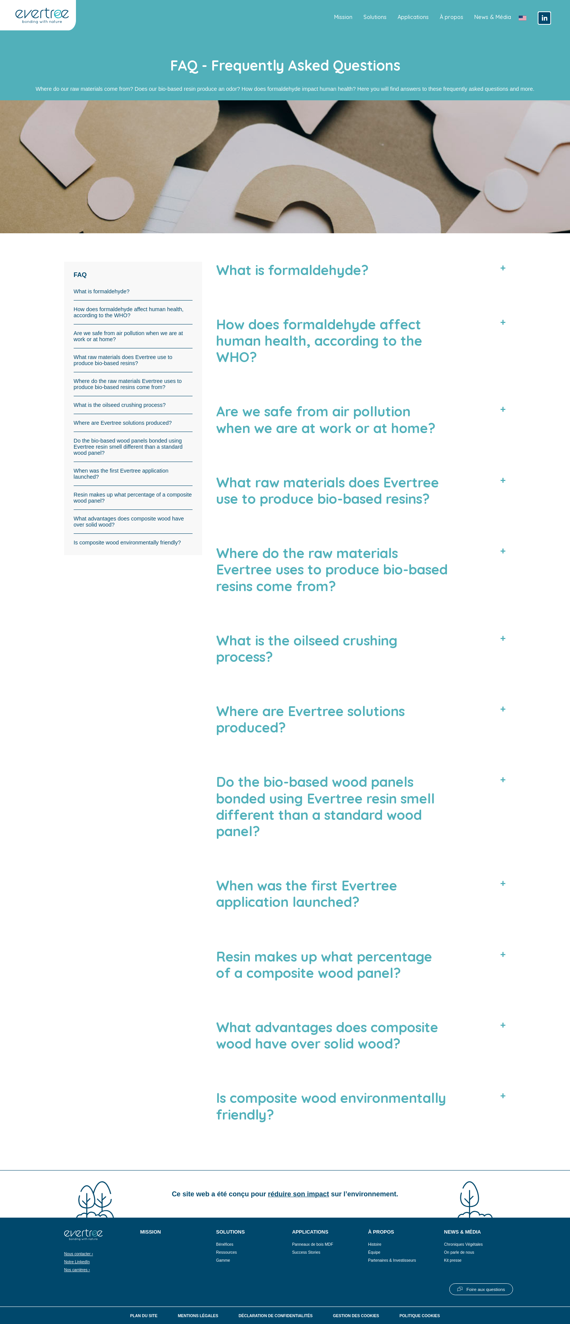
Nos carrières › (77, 1270)
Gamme (223, 1260)
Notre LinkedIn (77, 1262)
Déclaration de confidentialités (275, 1316)
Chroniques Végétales (463, 1244)
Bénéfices (225, 1244)
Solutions (375, 17)
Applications (413, 17)
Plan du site (144, 1316)
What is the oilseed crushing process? (120, 405)
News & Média (492, 17)
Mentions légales (198, 1316)
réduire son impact (298, 1194)
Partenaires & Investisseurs (392, 1260)
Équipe (374, 1252)
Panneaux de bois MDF (312, 1244)
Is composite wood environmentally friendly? (127, 542)
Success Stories (306, 1252)
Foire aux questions (485, 1289)
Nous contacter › (78, 1254)
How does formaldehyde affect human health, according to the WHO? (128, 312)
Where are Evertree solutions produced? (123, 423)
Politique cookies (419, 1316)
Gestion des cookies (356, 1316)
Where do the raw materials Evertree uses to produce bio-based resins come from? (128, 384)
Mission (343, 17)
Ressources (226, 1252)
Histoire (374, 1244)
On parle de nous (459, 1252)
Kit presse (452, 1260)
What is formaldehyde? (101, 291)
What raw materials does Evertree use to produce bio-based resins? (123, 360)
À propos (451, 17)
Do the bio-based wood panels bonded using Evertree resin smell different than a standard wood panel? (128, 447)
